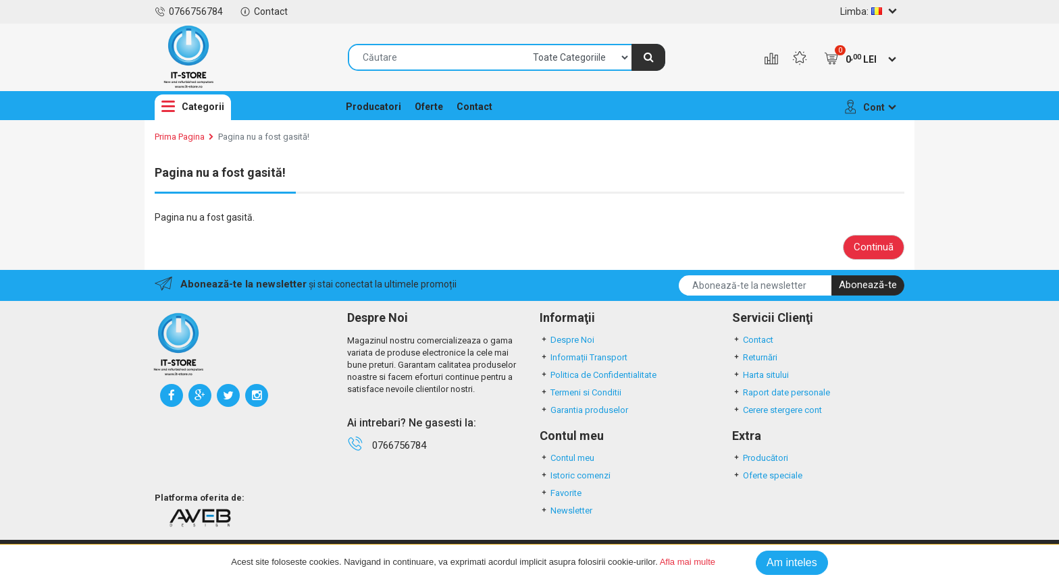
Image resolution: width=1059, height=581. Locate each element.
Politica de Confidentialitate (598, 375)
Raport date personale (781, 392)
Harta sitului (760, 375)
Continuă (874, 247)
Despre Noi (567, 340)
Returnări (754, 357)
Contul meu (567, 458)
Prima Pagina (180, 137)
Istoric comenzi (575, 475)
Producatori (373, 106)
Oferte (429, 106)
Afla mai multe (687, 562)
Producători (760, 458)
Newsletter (566, 510)
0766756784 (189, 11)
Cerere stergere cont (777, 410)
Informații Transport (583, 357)
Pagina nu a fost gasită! (263, 137)
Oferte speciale (767, 475)
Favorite (561, 493)
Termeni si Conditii (580, 392)
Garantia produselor (584, 410)
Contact (264, 11)
